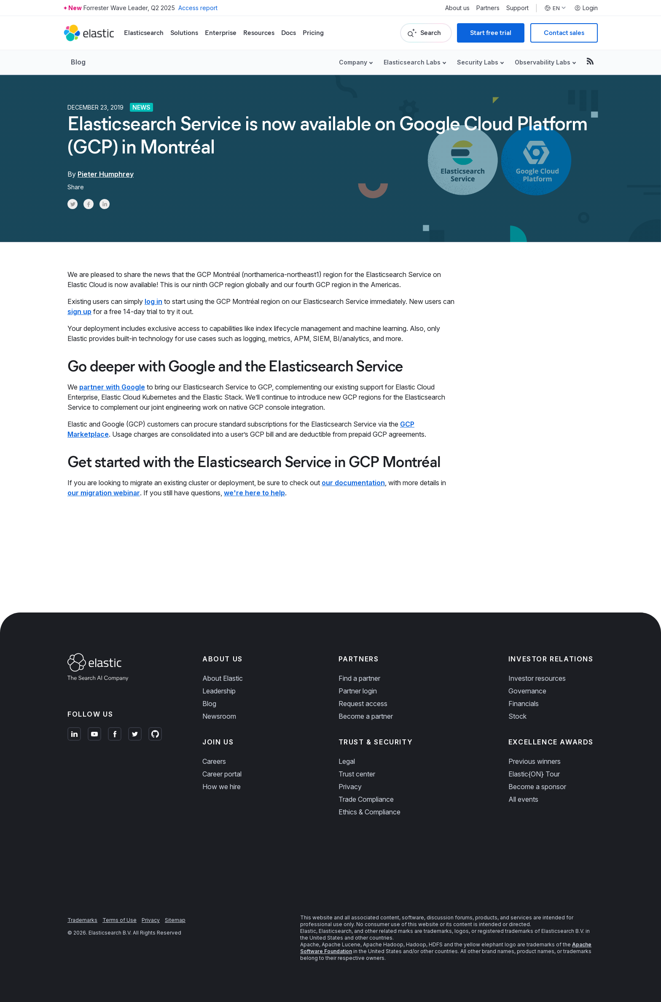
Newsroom (219, 716)
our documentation (353, 482)
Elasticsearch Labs (412, 62)
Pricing (313, 33)
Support (517, 8)
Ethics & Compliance (369, 812)
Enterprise (220, 33)
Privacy (350, 786)
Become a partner (366, 716)
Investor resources (537, 678)
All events (523, 799)
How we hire (221, 786)
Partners (488, 8)
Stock (517, 716)
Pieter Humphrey (106, 174)
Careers (214, 761)
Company (353, 62)
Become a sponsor (537, 786)
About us (457, 8)
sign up (79, 311)
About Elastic (222, 678)
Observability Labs (542, 62)
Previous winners (534, 761)
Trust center (357, 774)
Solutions (184, 33)
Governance (527, 691)
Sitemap (175, 920)
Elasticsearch (144, 33)
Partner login (358, 691)
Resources (258, 33)
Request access (363, 703)
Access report (198, 7)
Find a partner (359, 678)
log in (153, 301)
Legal (347, 761)
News (141, 107)
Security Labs (477, 62)
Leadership (219, 691)
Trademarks (82, 920)
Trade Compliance (366, 799)
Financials (523, 703)
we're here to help (254, 493)
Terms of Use (119, 920)
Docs (288, 33)
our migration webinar (103, 493)
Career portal (222, 774)
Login (586, 8)
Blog (78, 62)
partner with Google (112, 387)
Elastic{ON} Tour (534, 774)
